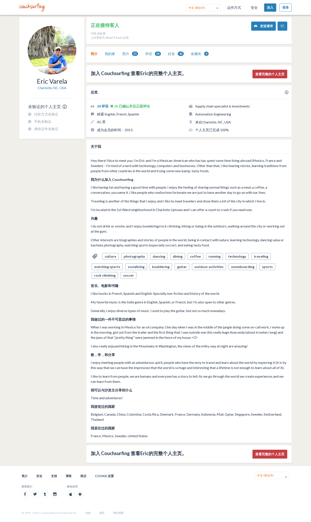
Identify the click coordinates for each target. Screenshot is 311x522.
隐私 (102, 512)
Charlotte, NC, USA (52, 88)
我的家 (110, 54)
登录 (285, 7)
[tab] (94, 53)
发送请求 (263, 26)
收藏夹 (200, 54)
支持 (54, 476)
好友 (176, 54)
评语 (153, 54)
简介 (94, 54)
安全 (254, 7)
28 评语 (103, 106)
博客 (69, 476)
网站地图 (118, 512)
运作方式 (234, 7)
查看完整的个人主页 (269, 74)
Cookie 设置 (104, 476)
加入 (270, 7)
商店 (83, 476)
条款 (88, 512)
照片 (130, 54)
